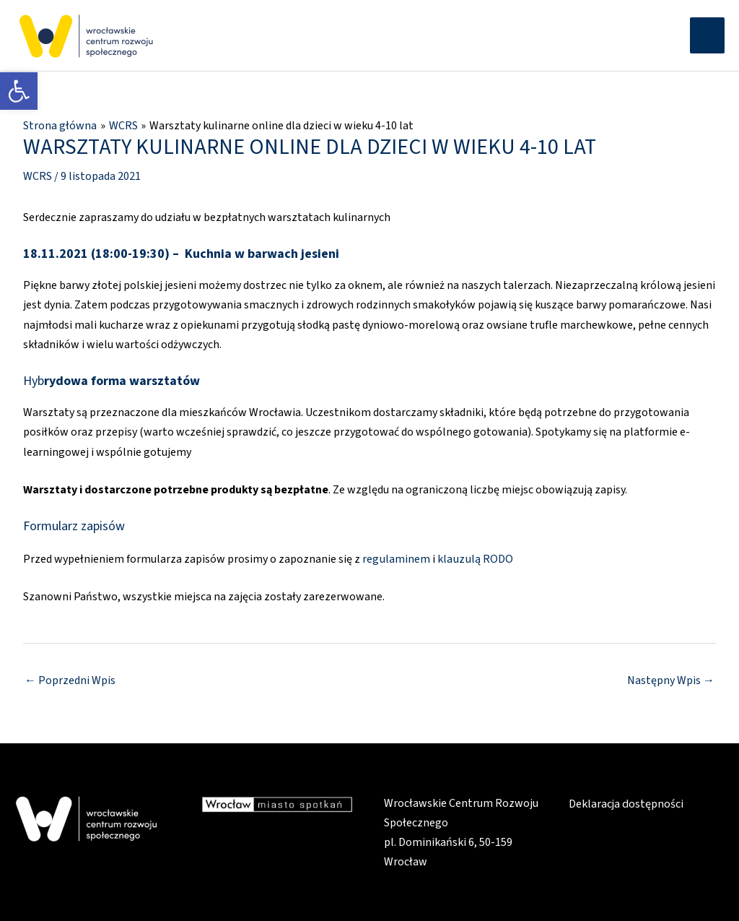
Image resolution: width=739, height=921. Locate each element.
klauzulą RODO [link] (474, 557)
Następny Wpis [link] (670, 679)
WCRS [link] (37, 175)
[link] (19, 91)
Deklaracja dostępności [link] (626, 801)
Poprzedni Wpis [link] (70, 679)
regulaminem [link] (395, 557)
